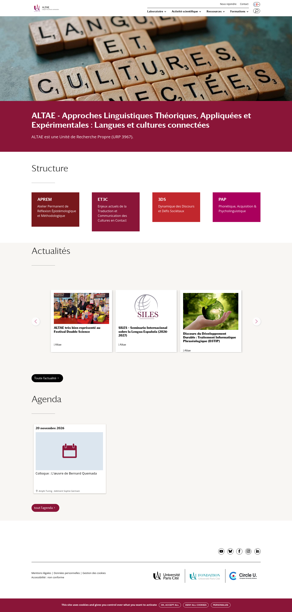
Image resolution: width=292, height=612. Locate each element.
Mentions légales (41, 573)
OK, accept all (170, 605)
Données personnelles (67, 573)
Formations (237, 11)
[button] (36, 321)
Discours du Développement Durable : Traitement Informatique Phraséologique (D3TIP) (209, 337)
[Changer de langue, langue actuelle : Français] (256, 4)
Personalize (220, 605)
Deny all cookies (195, 605)
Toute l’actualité (45, 378)
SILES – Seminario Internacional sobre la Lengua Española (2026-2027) (143, 331)
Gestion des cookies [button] (94, 573)
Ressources (214, 11)
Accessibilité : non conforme (48, 577)
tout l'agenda (43, 508)
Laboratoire (155, 11)
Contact (244, 4)
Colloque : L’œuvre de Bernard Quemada (69, 453)
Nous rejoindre (228, 4)
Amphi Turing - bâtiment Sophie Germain (59, 490)
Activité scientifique (185, 11)
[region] (146, 321)
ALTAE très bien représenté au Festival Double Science (77, 329)
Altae (58, 344)
